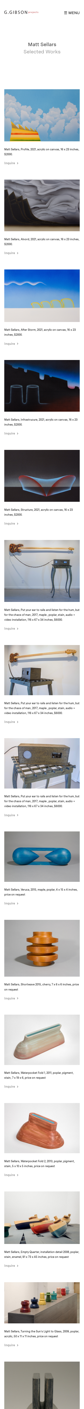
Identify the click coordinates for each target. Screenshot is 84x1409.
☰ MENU (72, 12)
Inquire (9, 163)
